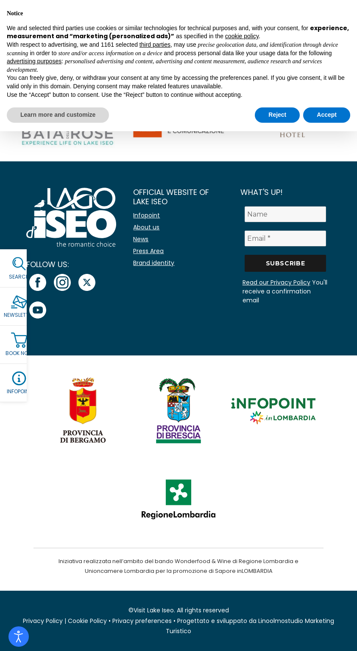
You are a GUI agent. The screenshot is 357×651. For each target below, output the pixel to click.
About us (146, 227)
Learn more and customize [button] (57, 114)
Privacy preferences (142, 621)
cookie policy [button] (242, 36)
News (140, 239)
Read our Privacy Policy (276, 282)
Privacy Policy (43, 621)
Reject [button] (277, 114)
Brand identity (153, 263)
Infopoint (146, 215)
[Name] (285, 214)
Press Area (148, 251)
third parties (154, 44)
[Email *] (285, 238)
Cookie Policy (87, 621)
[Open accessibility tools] (18, 636)
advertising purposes (34, 61)
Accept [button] (327, 114)
